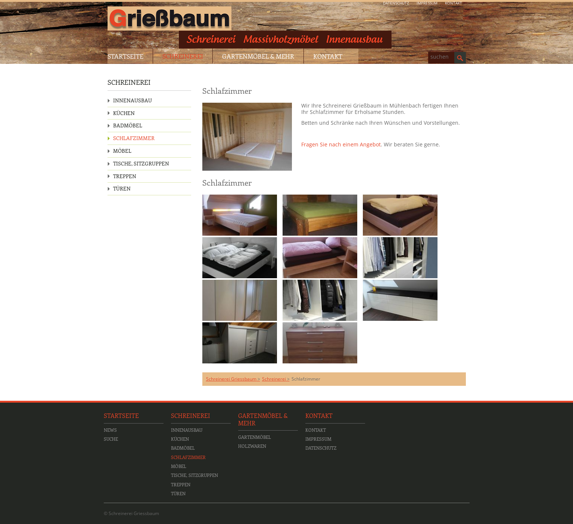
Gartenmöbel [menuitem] (254, 437)
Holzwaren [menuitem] (252, 446)
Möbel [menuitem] (122, 150)
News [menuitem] (110, 430)
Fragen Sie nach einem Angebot (341, 144)
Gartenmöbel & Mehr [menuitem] (258, 56)
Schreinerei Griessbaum (231, 379)
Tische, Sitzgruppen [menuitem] (141, 163)
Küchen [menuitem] (124, 113)
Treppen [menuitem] (124, 176)
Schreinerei (274, 379)
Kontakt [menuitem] (453, 3)
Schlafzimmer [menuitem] (134, 138)
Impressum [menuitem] (427, 3)
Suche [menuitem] (111, 439)
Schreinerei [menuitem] (182, 56)
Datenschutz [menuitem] (396, 3)
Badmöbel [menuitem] (127, 125)
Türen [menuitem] (122, 188)
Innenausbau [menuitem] (132, 100)
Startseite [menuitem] (125, 56)
